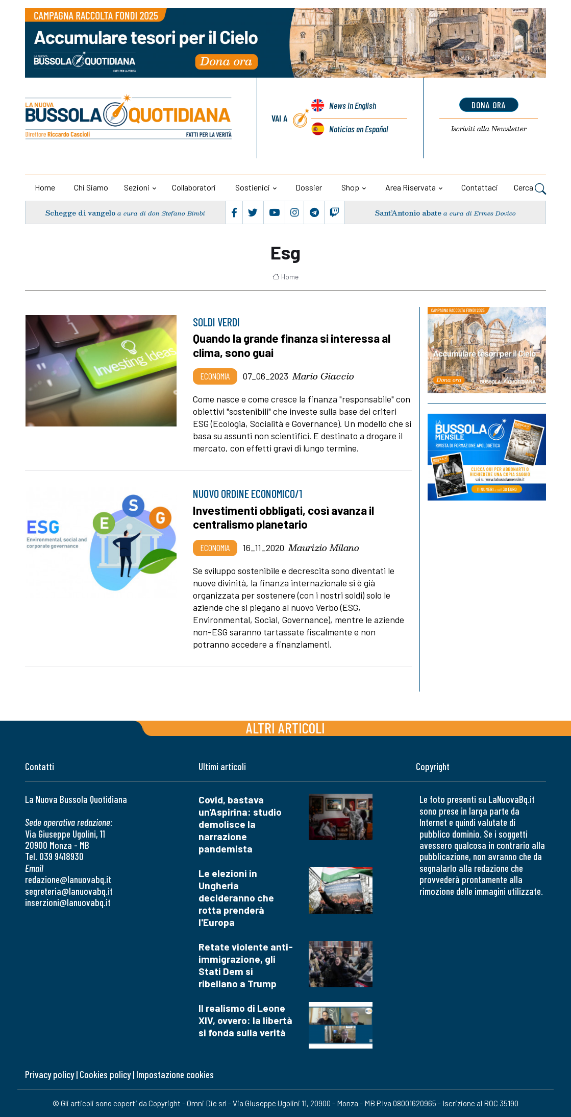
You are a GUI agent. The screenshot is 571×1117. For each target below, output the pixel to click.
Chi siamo (91, 187)
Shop (350, 187)
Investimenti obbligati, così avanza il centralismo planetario (283, 517)
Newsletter (488, 129)
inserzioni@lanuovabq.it (68, 902)
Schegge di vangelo (80, 213)
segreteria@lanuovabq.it (69, 891)
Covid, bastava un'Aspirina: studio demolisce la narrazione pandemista (240, 824)
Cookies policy (105, 1074)
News (352, 105)
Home (45, 187)
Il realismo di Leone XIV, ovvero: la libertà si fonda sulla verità (245, 1020)
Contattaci (479, 187)
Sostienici (252, 187)
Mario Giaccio (323, 376)
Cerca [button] (530, 188)
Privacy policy (49, 1074)
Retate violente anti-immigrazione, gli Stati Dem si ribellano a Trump (245, 965)
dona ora (488, 104)
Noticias (358, 128)
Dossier (308, 187)
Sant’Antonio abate (408, 213)
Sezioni (137, 187)
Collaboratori (194, 187)
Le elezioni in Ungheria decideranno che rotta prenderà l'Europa (236, 897)
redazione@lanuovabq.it (68, 879)
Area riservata (410, 187)
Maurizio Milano (323, 547)
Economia (215, 376)
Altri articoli (285, 727)
